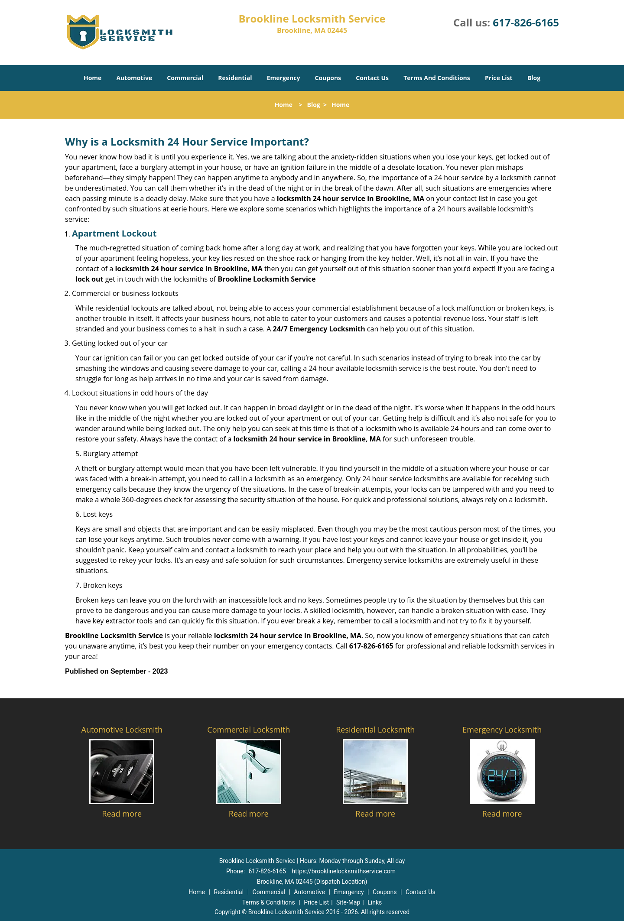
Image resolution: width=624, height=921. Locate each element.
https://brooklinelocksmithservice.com (344, 871)
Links (374, 902)
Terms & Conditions (268, 902)
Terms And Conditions (436, 78)
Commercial (185, 78)
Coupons (328, 78)
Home (92, 78)
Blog (533, 78)
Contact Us (372, 78)
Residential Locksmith (375, 729)
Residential (235, 78)
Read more (122, 813)
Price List (499, 78)
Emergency (283, 78)
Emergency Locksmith (502, 729)
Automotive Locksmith (121, 729)
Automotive (135, 78)
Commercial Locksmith (248, 729)
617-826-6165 (526, 22)
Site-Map (348, 902)
